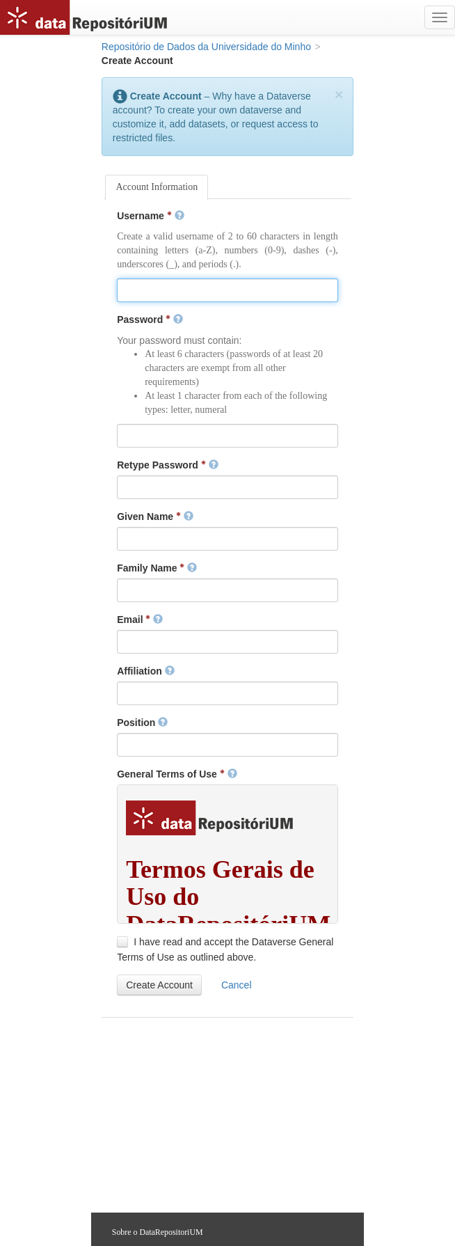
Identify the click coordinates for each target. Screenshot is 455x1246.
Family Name (157, 568)
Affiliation (145, 671)
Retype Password (167, 465)
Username (150, 215)
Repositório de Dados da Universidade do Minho (206, 46)
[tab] (156, 187)
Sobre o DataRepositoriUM (157, 1232)
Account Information (156, 187)
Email (140, 619)
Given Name (155, 516)
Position (142, 722)
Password (150, 319)
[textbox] (227, 290)
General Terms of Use (177, 774)
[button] (159, 985)
